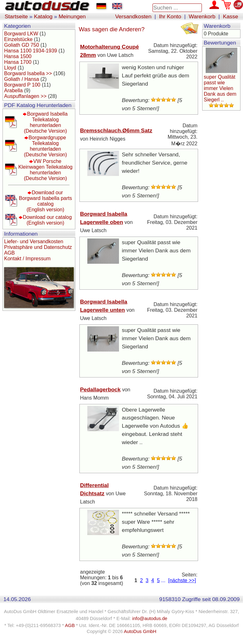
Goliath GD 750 (21, 45)
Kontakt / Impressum (27, 258)
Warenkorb (202, 16)
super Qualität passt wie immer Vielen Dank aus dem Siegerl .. (220, 88)
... (163, 580)
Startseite (16, 16)
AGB (9, 253)
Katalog (43, 16)
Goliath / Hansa (21, 79)
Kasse (230, 16)
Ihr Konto (170, 16)
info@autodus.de (149, 618)
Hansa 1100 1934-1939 (30, 50)
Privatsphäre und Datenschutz (38, 247)
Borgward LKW (21, 33)
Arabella (13, 90)
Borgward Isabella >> (28, 73)
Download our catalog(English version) (47, 220)
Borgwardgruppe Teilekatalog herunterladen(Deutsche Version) (45, 146)
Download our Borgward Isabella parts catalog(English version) (45, 201)
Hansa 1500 (17, 56)
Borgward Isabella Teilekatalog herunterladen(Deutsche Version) (45, 122)
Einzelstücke (18, 39)
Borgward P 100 (22, 84)
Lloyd (10, 67)
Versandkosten (133, 16)
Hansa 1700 (17, 62)
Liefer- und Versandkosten (33, 241)
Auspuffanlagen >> (25, 96)
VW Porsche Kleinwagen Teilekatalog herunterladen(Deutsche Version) (45, 170)
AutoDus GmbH (140, 631)
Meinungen (72, 16)
